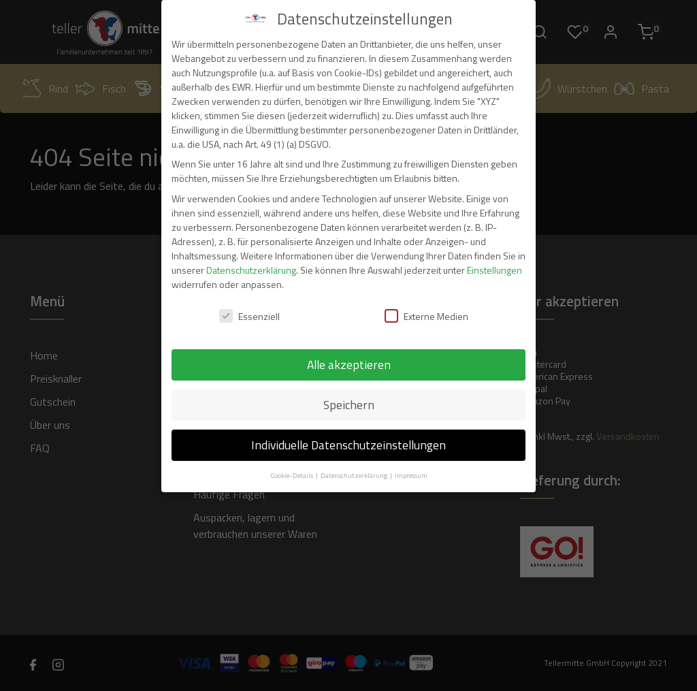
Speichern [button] (348, 405)
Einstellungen (494, 270)
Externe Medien (426, 316)
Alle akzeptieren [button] (349, 364)
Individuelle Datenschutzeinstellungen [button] (348, 445)
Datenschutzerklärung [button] (355, 475)
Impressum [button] (411, 475)
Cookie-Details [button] (292, 475)
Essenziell (249, 316)
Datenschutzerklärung (251, 270)
